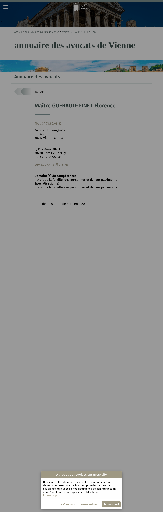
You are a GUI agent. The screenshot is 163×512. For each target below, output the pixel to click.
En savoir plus (51, 495)
